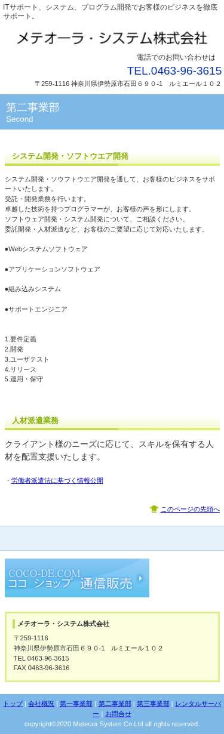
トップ (13, 703)
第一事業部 (76, 703)
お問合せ (118, 713)
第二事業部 (115, 703)
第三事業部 (153, 703)
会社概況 (41, 703)
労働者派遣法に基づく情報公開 (57, 480)
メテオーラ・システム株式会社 (112, 37)
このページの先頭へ (190, 509)
